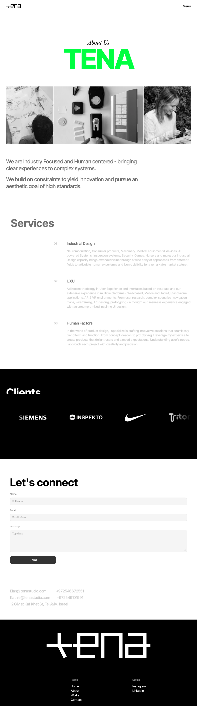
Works (75, 695)
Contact (76, 700)
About (75, 691)
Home (75, 686)
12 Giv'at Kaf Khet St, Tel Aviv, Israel (39, 606)
